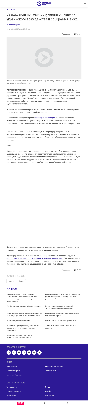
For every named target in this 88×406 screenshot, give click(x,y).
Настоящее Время (13, 25)
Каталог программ (13, 371)
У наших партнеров (14, 391)
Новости (11, 10)
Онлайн (48, 387)
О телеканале (12, 366)
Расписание (49, 396)
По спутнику (11, 396)
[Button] (65, 34)
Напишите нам (50, 371)
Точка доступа (12, 387)
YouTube (48, 391)
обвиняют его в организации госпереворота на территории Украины (35, 258)
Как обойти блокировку (15, 375)
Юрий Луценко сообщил (45, 118)
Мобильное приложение (54, 366)
